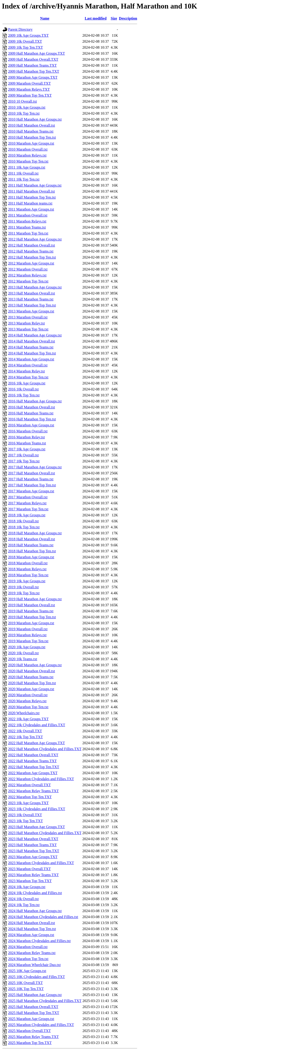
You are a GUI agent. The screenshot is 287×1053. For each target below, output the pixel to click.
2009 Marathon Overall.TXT (29, 83)
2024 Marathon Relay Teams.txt (32, 953)
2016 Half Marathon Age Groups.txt (35, 401)
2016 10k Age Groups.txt (26, 383)
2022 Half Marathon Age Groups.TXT (36, 743)
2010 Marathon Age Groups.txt (31, 143)
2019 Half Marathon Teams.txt (30, 611)
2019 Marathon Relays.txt (27, 635)
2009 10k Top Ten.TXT (25, 47)
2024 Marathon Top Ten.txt (28, 959)
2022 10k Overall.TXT (25, 731)
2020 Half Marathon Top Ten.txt (32, 683)
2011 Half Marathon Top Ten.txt (32, 197)
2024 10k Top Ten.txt (24, 905)
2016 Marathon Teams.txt (27, 443)
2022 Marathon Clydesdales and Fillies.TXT (41, 779)
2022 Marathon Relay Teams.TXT (33, 791)
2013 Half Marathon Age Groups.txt (35, 287)
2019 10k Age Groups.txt (26, 581)
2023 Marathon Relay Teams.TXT (33, 875)
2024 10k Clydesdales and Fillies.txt (35, 893)
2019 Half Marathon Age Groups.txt (35, 599)
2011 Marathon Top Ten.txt (28, 233)
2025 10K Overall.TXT (25, 983)
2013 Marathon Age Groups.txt (31, 311)
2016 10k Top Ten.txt (24, 395)
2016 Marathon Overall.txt (27, 431)
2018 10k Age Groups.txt (26, 515)
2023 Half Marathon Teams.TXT (32, 845)
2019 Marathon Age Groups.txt (31, 623)
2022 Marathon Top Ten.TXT (30, 797)
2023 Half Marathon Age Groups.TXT (36, 827)
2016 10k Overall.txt (23, 389)
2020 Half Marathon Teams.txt (30, 677)
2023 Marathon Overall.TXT (29, 869)
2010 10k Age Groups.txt (26, 107)
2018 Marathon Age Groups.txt (31, 557)
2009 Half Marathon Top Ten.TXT (33, 71)
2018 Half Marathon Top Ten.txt (32, 551)
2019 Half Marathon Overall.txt (31, 605)
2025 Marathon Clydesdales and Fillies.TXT (41, 1025)
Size (114, 18)
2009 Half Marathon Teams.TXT (32, 65)
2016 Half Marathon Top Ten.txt (32, 419)
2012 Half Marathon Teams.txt (30, 251)
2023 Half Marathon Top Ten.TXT (33, 851)
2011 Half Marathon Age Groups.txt (35, 185)
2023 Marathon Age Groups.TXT (32, 857)
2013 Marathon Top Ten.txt (28, 329)
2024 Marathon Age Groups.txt (31, 935)
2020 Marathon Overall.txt (27, 695)
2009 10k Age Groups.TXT (28, 35)
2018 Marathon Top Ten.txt (28, 575)
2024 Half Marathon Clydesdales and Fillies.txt (43, 917)
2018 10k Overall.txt (23, 521)
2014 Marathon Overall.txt (27, 365)
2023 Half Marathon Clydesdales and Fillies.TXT (44, 833)
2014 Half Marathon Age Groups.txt (35, 335)
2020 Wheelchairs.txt (24, 713)
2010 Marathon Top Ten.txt (28, 161)
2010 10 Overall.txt (22, 101)
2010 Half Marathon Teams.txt (30, 131)
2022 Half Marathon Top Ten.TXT (33, 767)
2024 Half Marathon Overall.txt (31, 923)
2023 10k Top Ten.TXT (25, 821)
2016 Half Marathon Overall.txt (31, 407)
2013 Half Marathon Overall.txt (31, 293)
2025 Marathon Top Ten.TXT (30, 1043)
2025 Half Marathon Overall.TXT (33, 1007)
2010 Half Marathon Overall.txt (31, 125)
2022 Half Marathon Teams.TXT (32, 761)
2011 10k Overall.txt (23, 173)
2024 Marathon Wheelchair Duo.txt (34, 965)
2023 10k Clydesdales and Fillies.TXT (36, 809)
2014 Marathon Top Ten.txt (28, 377)
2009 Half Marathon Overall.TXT (33, 59)
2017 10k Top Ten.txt (24, 461)
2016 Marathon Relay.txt (26, 437)
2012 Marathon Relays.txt (27, 275)
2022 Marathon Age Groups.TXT (32, 773)
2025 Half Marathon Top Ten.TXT (33, 1013)
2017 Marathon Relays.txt (27, 503)
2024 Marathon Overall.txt (27, 947)
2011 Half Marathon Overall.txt (31, 191)
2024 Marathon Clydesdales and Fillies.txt (39, 941)
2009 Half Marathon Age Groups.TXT (36, 53)
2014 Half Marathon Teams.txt (30, 347)
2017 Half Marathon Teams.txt (30, 479)
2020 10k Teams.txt (22, 659)
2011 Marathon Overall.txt (27, 215)
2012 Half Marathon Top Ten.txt (32, 257)
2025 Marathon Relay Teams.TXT (33, 1037)
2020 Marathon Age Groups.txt (31, 689)
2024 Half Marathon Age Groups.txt (35, 911)
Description (128, 18)
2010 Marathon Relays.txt (27, 155)
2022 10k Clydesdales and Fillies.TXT (36, 725)
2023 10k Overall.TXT (25, 815)
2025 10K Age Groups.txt (27, 971)
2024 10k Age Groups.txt (26, 887)
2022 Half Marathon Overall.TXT (33, 755)
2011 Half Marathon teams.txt (30, 203)
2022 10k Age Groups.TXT (28, 719)
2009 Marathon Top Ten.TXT (30, 95)
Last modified (96, 18)
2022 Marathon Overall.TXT (29, 785)
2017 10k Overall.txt (23, 455)
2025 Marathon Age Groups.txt (31, 1019)
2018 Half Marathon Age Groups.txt (35, 533)
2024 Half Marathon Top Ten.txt (32, 929)
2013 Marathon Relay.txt (26, 323)
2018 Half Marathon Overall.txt (31, 539)
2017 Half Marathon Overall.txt (31, 473)
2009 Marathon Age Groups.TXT (32, 77)
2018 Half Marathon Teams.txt (30, 545)
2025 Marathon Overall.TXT (29, 1031)
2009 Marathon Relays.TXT (29, 89)
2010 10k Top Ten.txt (24, 113)
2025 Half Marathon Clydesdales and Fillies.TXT (44, 1001)
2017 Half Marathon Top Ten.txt (32, 485)
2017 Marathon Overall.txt (27, 497)
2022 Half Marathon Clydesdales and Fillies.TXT (44, 749)
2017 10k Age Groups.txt (26, 449)
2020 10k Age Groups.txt (26, 647)
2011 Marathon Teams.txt (27, 227)
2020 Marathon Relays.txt (27, 701)
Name (44, 18)
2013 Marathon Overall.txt (27, 317)
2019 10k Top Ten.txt (24, 593)
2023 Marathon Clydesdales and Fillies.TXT (41, 863)
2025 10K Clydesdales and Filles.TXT (36, 977)
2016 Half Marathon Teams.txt (30, 413)
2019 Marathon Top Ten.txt (28, 641)
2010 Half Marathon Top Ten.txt (32, 137)
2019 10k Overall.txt (23, 587)
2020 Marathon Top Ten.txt (28, 707)
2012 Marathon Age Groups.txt (31, 263)
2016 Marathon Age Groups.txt (31, 425)
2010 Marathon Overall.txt (27, 149)
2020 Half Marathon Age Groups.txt (35, 665)
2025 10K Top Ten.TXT (26, 989)
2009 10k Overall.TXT (25, 41)
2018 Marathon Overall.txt (27, 563)
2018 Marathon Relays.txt (27, 569)
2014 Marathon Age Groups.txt (31, 359)
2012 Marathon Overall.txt (27, 269)
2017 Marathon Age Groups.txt (31, 491)
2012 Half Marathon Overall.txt (31, 245)
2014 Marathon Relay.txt (26, 371)
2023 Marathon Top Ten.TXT (30, 881)
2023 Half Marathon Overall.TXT (33, 839)
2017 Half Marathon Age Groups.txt (35, 467)
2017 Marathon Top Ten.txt (28, 509)
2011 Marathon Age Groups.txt (31, 209)
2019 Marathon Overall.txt (27, 629)
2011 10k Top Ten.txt (23, 179)
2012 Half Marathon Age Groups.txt (35, 239)
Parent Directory (20, 29)
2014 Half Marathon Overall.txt (31, 341)
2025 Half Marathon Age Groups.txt (35, 995)
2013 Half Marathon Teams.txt (30, 299)
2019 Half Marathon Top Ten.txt (32, 617)
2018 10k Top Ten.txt (24, 527)
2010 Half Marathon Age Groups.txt (35, 119)
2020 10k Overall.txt (23, 653)
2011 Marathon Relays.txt (27, 221)
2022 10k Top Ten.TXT (25, 737)
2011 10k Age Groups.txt (26, 167)
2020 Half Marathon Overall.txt (31, 671)
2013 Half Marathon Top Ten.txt (32, 305)
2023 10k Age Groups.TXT (28, 803)
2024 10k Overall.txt (23, 899)
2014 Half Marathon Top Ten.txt (32, 353)
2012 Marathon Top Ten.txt (28, 281)
